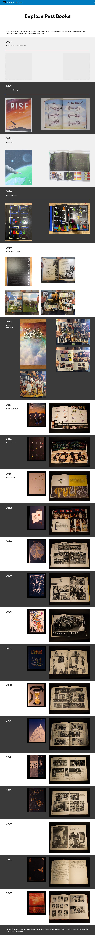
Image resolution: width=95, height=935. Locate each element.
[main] (47, 16)
